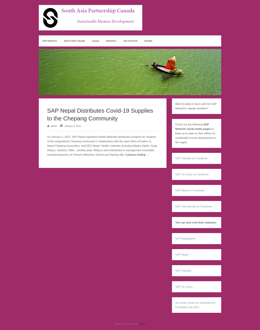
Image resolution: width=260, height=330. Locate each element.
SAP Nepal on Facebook (189, 190)
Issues (95, 41)
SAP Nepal (181, 254)
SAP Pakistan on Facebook (191, 158)
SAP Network (49, 41)
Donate (148, 41)
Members (111, 41)
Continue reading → (137, 154)
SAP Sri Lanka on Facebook (192, 174)
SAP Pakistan (183, 270)
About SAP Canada (74, 41)
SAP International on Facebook (193, 206)
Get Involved (130, 41)
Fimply (142, 324)
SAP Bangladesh (185, 238)
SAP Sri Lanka (184, 286)
